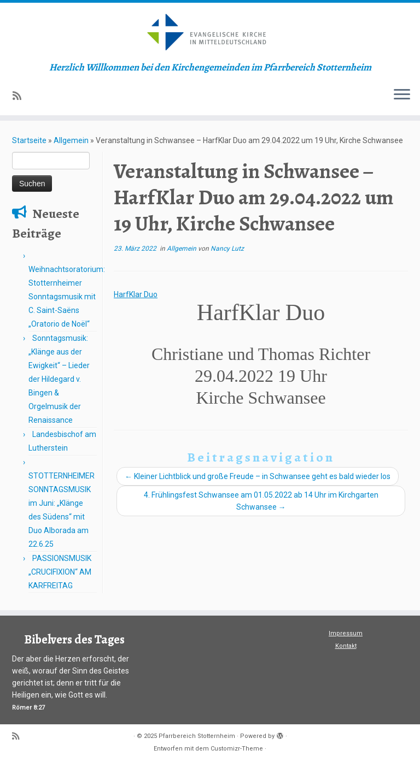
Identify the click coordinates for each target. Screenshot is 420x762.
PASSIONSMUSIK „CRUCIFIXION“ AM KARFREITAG (59, 572)
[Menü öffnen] (402, 95)
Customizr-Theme (237, 748)
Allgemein (71, 140)
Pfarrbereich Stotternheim (197, 736)
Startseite (29, 140)
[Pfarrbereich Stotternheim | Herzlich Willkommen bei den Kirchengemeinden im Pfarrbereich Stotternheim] (210, 32)
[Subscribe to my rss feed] (20, 96)
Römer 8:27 (28, 707)
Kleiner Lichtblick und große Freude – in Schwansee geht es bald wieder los (257, 476)
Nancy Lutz (227, 248)
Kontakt (346, 645)
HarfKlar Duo (136, 294)
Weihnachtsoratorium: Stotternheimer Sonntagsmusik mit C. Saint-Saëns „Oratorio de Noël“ (66, 296)
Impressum (346, 633)
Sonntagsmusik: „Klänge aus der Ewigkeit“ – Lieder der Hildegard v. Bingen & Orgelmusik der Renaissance (59, 379)
